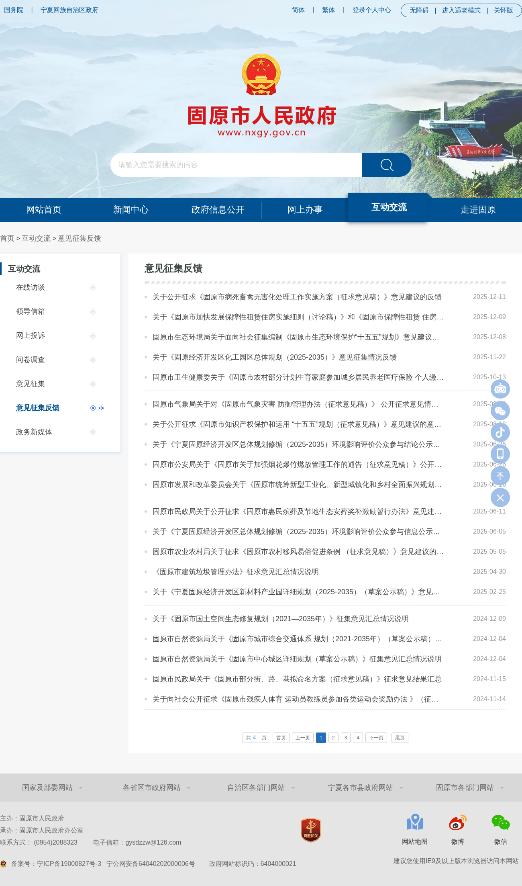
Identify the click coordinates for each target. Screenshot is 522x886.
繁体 (328, 9)
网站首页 (43, 210)
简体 (298, 9)
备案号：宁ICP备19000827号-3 (56, 863)
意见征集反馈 (79, 238)
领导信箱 (30, 311)
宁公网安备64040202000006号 (150, 863)
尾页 (400, 738)
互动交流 (389, 207)
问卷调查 (30, 360)
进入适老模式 (461, 10)
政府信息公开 (218, 210)
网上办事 (305, 210)
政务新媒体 (34, 432)
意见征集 (30, 384)
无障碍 (419, 10)
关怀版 (503, 10)
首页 (7, 238)
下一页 (376, 738)
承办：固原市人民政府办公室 (42, 830)
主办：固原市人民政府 (32, 818)
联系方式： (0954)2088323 (90, 842)
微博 (457, 841)
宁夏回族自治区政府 (69, 9)
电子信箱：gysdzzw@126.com (137, 842)
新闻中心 (131, 210)
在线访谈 (30, 287)
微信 (500, 841)
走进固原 (478, 210)
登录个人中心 (372, 9)
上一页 (303, 738)
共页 (256, 737)
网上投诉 (30, 335)
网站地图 (415, 841)
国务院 (13, 9)
